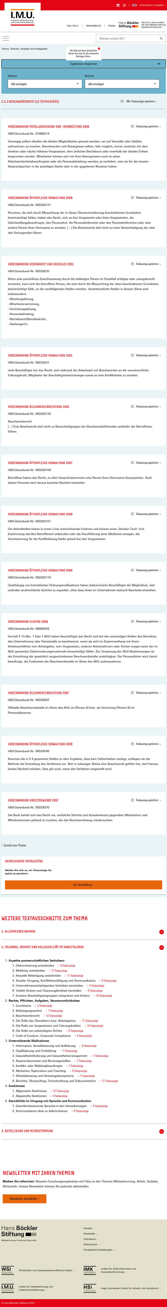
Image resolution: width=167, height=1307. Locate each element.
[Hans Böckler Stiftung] (19, 1240)
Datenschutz (90, 1244)
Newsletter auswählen (23, 1198)
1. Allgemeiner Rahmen (82, 932)
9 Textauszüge (81, 1111)
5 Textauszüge (44, 1005)
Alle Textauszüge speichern (138, 101)
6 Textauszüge (109, 980)
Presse (111, 25)
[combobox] (126, 38)
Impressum (90, 1239)
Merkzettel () (93, 25)
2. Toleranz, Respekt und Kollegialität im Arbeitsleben (82, 947)
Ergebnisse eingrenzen (83, 64)
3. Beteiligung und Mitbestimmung (82, 1131)
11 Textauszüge (59, 970)
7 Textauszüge (55, 1010)
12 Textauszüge (54, 1015)
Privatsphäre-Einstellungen (98, 1249)
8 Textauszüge (67, 965)
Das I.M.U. (73, 25)
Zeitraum (45, 81)
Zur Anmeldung (82, 884)
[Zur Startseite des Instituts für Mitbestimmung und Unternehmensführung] (22, 24)
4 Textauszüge (96, 985)
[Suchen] (161, 38)
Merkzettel (89, 1233)
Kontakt (88, 1228)
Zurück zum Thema (15, 845)
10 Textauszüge (104, 995)
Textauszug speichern (145, 126)
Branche (122, 81)
